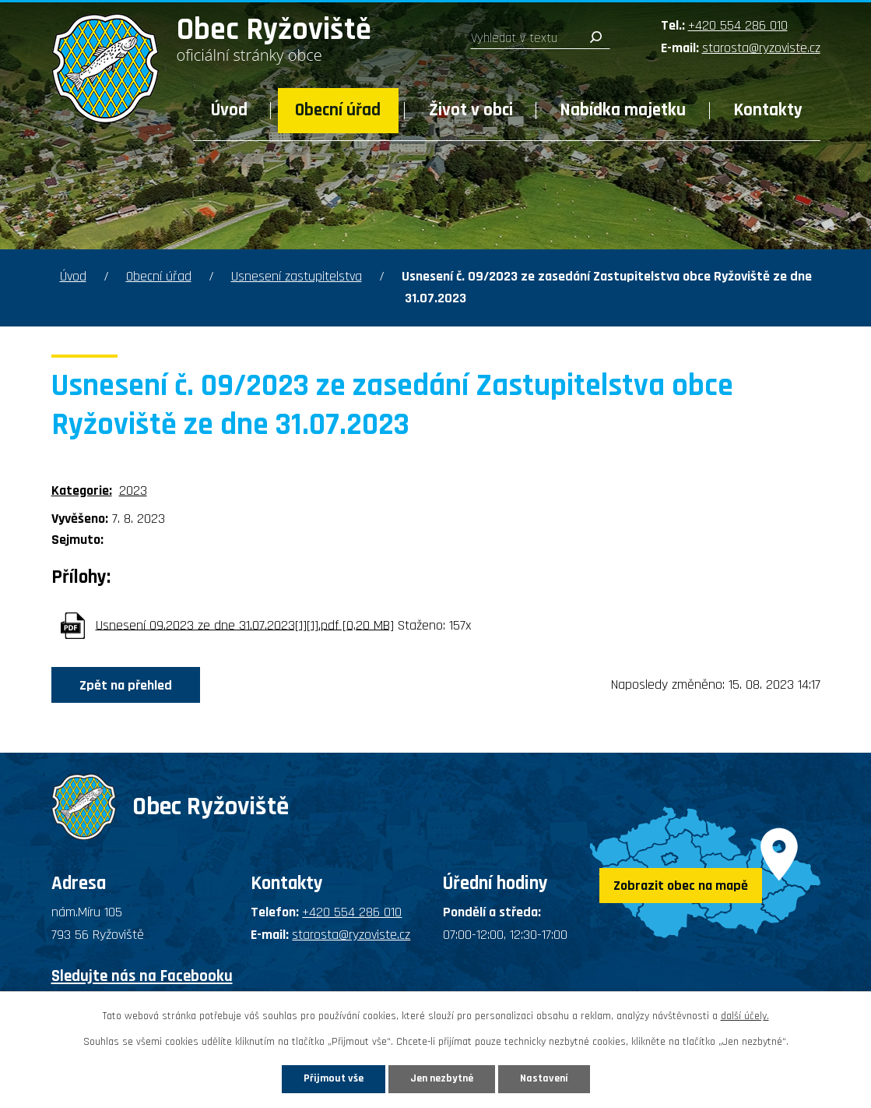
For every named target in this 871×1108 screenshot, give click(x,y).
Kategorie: (81, 490)
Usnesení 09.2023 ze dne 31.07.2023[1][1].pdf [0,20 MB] (245, 624)
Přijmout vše (334, 1078)
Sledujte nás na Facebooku (142, 975)
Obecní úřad (338, 110)
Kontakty (768, 110)
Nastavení (544, 1078)
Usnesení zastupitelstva (296, 276)
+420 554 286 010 (738, 25)
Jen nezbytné (441, 1078)
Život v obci (471, 110)
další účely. (745, 1016)
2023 (133, 490)
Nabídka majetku (623, 110)
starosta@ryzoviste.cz (761, 48)
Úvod (229, 110)
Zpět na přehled (125, 685)
